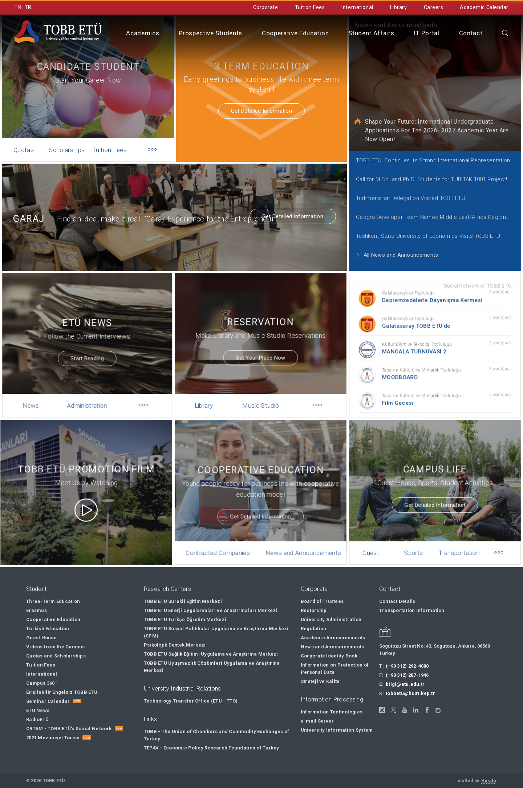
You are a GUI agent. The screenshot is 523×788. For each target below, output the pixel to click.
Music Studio (260, 394)
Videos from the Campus (55, 646)
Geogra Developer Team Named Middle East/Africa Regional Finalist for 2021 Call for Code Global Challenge (437, 217)
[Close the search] (505, 33)
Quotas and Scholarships (56, 656)
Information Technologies (331, 712)
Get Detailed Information (261, 111)
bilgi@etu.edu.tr (405, 684)
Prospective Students (210, 33)
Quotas (23, 149)
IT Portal (426, 33)
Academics (142, 33)
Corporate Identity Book (329, 656)
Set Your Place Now (260, 350)
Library (398, 7)
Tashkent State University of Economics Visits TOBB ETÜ (428, 236)
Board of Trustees (322, 601)
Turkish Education (47, 628)
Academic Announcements (333, 637)
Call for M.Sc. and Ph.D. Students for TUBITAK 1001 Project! (431, 179)
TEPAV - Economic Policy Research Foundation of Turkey (211, 748)
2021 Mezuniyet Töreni (53, 737)
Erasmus (36, 610)
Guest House (376, 545)
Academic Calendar (484, 7)
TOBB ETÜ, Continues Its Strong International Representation (433, 160)
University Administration (331, 619)
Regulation (314, 628)
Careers (433, 7)
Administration (87, 394)
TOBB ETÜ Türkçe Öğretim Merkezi (185, 619)
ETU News (37, 710)
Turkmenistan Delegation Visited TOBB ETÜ (410, 198)
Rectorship (314, 610)
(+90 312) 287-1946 (407, 675)
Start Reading (87, 351)
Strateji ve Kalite (320, 681)
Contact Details (397, 601)
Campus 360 (41, 683)
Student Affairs (371, 33)
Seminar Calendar (48, 701)
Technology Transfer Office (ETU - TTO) (191, 701)
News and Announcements (299, 541)
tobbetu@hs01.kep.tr (410, 693)
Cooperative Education (295, 33)
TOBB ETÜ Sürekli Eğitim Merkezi (183, 601)
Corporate (265, 7)
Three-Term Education (53, 601)
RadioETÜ (37, 719)
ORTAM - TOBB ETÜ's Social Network (69, 728)
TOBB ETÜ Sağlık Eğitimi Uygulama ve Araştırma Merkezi (211, 654)
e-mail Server (317, 721)
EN (18, 7)
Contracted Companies (221, 541)
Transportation (456, 541)
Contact (471, 33)
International (357, 7)
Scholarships (67, 149)
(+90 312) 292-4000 (407, 666)
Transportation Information (412, 610)
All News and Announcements (397, 255)
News (35, 394)
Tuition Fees (310, 7)
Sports (415, 541)
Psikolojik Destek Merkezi (175, 645)
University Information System (337, 730)
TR (28, 7)
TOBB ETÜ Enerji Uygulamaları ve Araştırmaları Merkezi (210, 610)
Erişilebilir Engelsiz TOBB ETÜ (61, 692)
